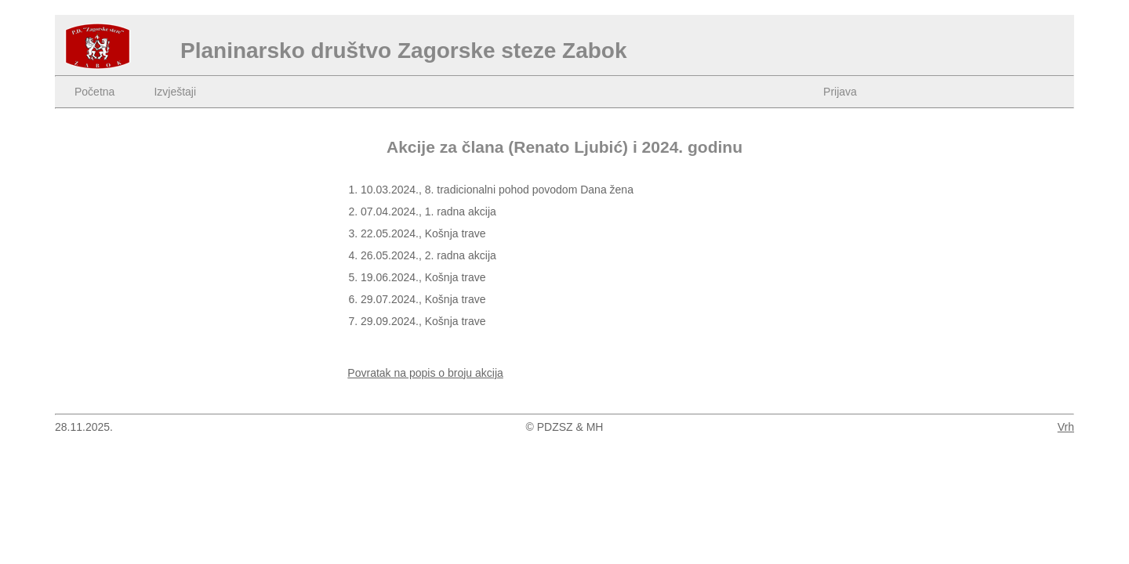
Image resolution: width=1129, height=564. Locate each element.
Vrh (1066, 427)
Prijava (840, 91)
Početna (94, 91)
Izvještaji (175, 91)
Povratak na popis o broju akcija (425, 373)
